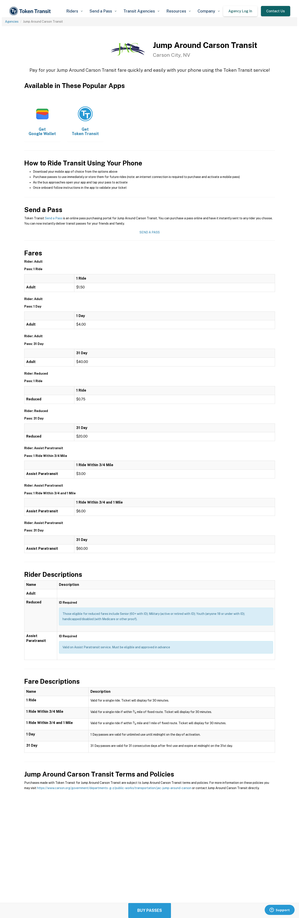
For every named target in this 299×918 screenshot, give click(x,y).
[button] (74, 11)
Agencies (11, 21)
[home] (31, 11)
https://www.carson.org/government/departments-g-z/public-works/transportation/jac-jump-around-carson (114, 788)
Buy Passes (149, 910)
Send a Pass (53, 218)
